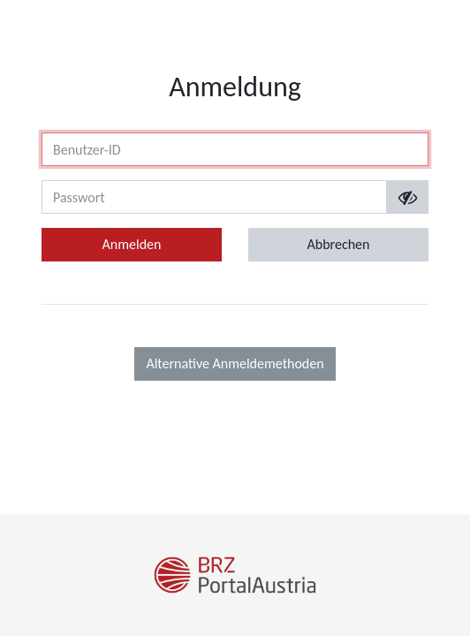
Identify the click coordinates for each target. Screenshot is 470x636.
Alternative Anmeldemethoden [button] (234, 363)
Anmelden (132, 244)
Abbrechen (338, 244)
